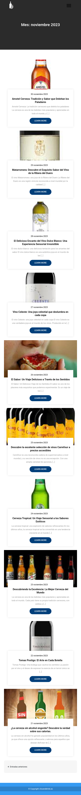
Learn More (40, 121)
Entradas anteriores (18, 767)
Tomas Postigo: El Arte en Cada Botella (40, 660)
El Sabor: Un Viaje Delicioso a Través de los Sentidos (40, 379)
